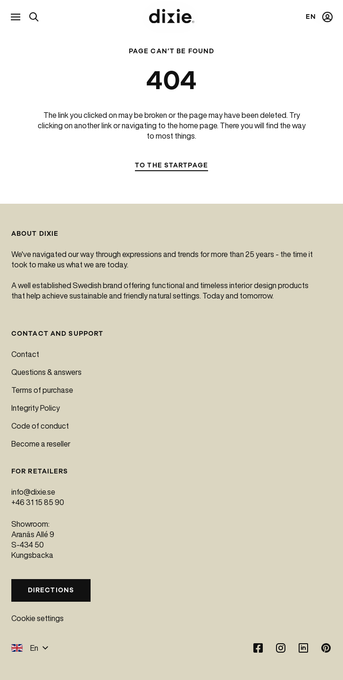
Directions (51, 590)
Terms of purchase (42, 390)
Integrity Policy (35, 408)
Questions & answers (46, 372)
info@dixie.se (33, 492)
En (30, 648)
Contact (25, 354)
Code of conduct (40, 425)
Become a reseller (40, 443)
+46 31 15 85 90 (37, 502)
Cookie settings (37, 618)
